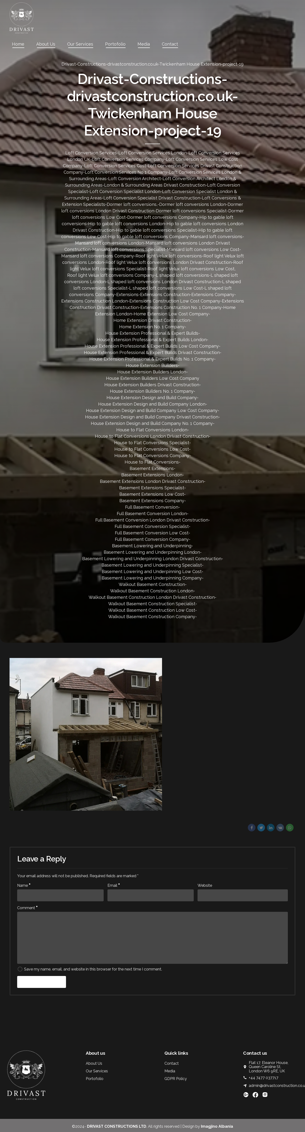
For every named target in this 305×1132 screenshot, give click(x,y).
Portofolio (115, 44)
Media (143, 44)
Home (18, 44)
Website (205, 885)
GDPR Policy (175, 1078)
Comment (27, 908)
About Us (45, 44)
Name (23, 885)
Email (113, 885)
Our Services (80, 44)
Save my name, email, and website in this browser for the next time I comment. (93, 969)
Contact (170, 44)
